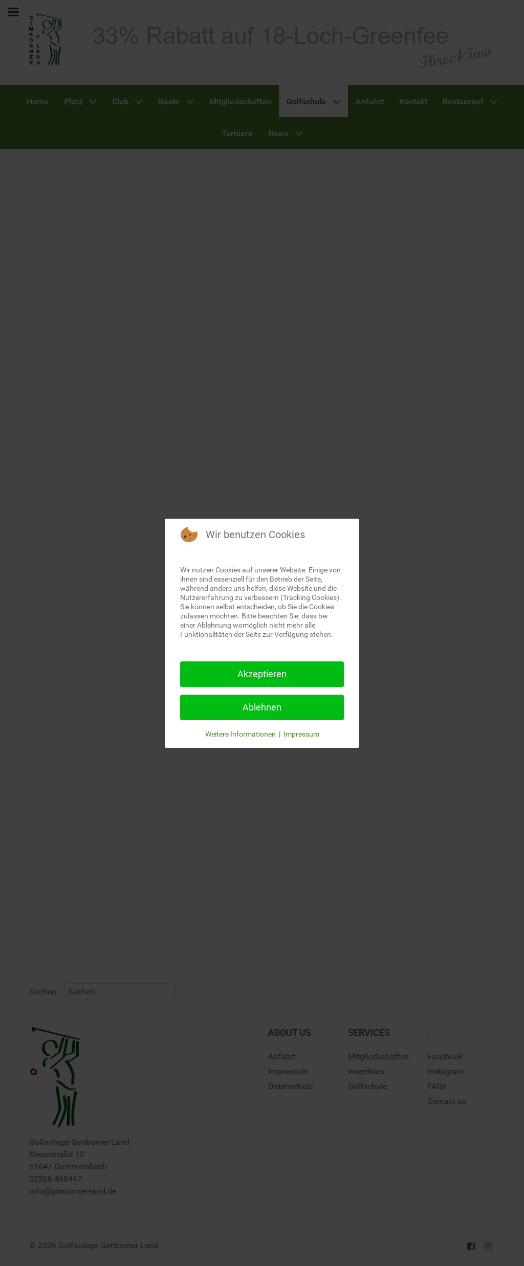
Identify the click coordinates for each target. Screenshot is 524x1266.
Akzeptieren (262, 674)
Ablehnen (262, 707)
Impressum (301, 734)
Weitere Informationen (240, 734)
